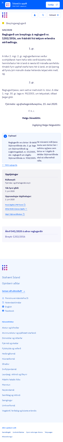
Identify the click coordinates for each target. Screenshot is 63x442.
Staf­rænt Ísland (11, 277)
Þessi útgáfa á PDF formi (14, 205)
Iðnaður (5, 364)
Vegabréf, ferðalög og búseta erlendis (19, 410)
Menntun (6, 384)
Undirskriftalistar (18, 432)
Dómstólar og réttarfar (12, 338)
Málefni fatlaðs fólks (11, 379)
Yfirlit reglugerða (11, 165)
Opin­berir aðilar (11, 283)
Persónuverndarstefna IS (16, 298)
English (8, 306)
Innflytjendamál (9, 369)
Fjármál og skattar (10, 343)
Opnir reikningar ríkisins (34, 432)
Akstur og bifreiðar (10, 327)
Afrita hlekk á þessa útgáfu (16, 209)
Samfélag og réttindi (11, 395)
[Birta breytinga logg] (31, 224)
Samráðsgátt (6, 432)
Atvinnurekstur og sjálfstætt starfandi (19, 333)
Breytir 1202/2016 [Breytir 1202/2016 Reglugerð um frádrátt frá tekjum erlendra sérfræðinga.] (15, 236)
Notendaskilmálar (13, 302)
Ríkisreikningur (7, 437)
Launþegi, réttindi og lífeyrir (14, 374)
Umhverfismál (8, 405)
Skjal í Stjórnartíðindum (13, 214)
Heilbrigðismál (8, 353)
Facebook (9, 311)
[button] (53, 5)
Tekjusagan (48, 432)
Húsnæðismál (8, 358)
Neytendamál (8, 390)
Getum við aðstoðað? (13, 291)
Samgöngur (7, 400)
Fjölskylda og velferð (11, 348)
